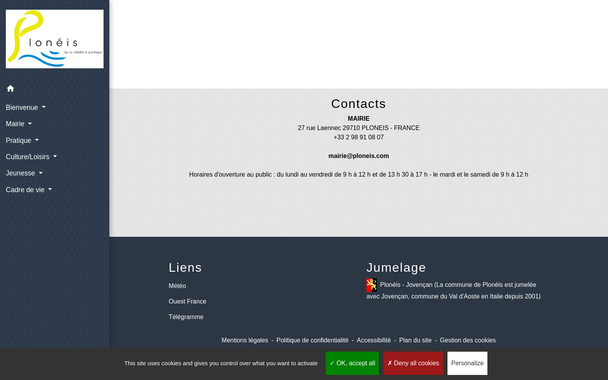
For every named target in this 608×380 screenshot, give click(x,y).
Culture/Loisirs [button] (28, 157)
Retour (358, 53)
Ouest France (187, 301)
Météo (177, 286)
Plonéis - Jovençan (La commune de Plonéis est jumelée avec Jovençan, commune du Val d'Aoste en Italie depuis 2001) (453, 289)
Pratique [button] (19, 140)
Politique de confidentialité (312, 340)
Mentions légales (245, 340)
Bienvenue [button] (23, 107)
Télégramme (186, 317)
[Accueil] (55, 40)
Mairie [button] (16, 124)
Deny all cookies (413, 363)
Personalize (467, 363)
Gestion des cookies (468, 340)
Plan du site (415, 340)
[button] (55, 90)
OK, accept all (352, 363)
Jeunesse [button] (21, 173)
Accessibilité (374, 340)
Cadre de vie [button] (26, 190)
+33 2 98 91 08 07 (358, 137)
